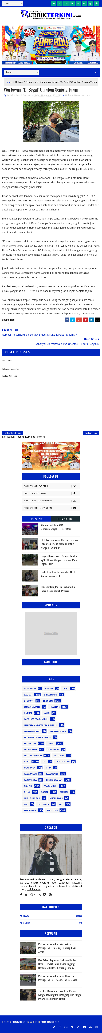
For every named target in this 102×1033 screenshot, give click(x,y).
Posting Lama (91, 433)
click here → (33, 889)
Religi (27, 792)
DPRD (65, 689)
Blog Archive (65, 519)
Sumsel (64, 792)
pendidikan (30, 810)
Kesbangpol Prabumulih (37, 737)
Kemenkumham (58, 731)
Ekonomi (48, 701)
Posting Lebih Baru (12, 433)
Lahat (51, 743)
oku (26, 804)
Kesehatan (30, 743)
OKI (44, 761)
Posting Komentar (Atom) (30, 436)
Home (9, 82)
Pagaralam (30, 774)
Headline (55, 707)
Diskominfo (50, 695)
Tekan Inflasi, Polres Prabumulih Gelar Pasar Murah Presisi (58, 589)
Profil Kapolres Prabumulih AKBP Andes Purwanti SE (58, 574)
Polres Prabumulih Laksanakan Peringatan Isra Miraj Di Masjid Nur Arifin (57, 948)
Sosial (44, 792)
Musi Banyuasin (33, 755)
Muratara (53, 749)
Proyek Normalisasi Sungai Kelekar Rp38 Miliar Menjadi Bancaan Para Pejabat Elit (59, 560)
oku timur (40, 82)
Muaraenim (30, 749)
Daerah (28, 695)
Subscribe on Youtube (52, 501)
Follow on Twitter (52, 486)
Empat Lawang (32, 707)
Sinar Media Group (50, 1021)
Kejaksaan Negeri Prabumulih (40, 725)
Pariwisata (30, 780)
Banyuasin (30, 689)
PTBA (48, 768)
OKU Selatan (63, 761)
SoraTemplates (19, 1021)
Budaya (49, 689)
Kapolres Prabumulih (36, 719)
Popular (36, 519)
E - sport (29, 701)
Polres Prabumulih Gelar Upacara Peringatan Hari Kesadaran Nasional (57, 978)
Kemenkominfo (32, 731)
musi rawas (56, 798)
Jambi (47, 713)
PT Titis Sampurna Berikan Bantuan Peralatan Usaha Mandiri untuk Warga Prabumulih (59, 544)
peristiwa (52, 810)
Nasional (59, 755)
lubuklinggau (32, 798)
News (29, 82)
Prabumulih (50, 786)
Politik (28, 786)
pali (61, 804)
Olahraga (29, 768)
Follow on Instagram (52, 508)
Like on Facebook (52, 493)
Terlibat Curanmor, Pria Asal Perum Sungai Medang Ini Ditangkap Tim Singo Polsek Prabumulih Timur (59, 995)
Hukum (19, 82)
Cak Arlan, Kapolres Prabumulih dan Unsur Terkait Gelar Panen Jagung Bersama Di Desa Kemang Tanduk (57, 964)
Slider (26, 923)
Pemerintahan (54, 780)
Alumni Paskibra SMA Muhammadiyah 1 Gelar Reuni (56, 527)
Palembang (52, 774)
